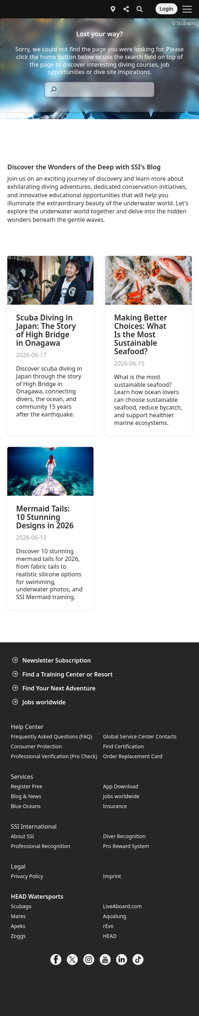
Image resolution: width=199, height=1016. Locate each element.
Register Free (26, 786)
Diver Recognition (124, 836)
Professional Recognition (40, 846)
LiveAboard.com (122, 906)
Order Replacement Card (132, 756)
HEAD (109, 935)
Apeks (18, 926)
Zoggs (18, 935)
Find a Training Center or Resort (63, 674)
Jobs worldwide (40, 702)
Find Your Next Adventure (55, 688)
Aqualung (114, 916)
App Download (120, 786)
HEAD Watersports (37, 896)
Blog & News (26, 796)
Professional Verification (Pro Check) (54, 756)
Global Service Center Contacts (139, 736)
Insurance (115, 806)
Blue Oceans (26, 806)
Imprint (112, 876)
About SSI (22, 836)
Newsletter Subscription (52, 660)
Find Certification (123, 746)
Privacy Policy (27, 876)
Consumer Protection (36, 746)
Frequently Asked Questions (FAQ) (51, 736)
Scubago (21, 906)
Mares (18, 916)
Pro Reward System (126, 846)
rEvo (108, 926)
